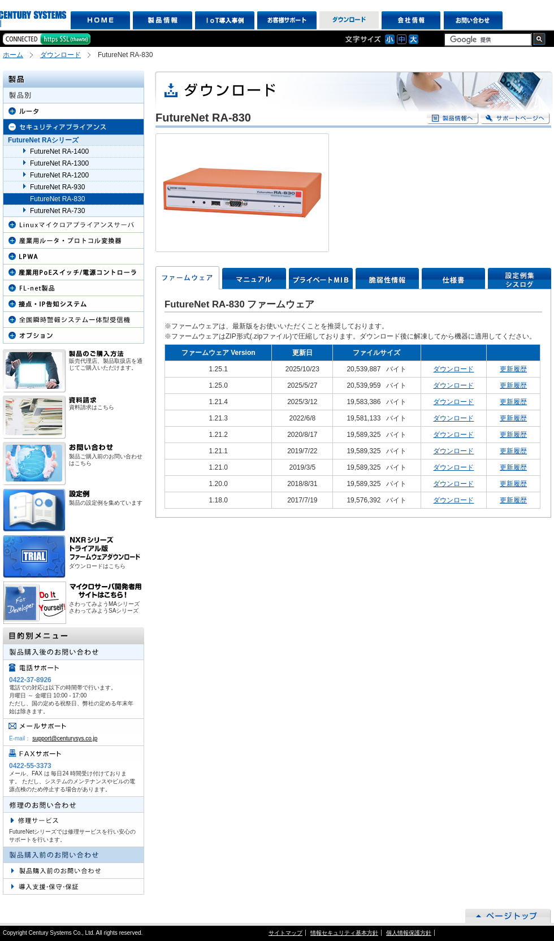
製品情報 (162, 20)
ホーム (13, 55)
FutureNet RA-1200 (59, 175)
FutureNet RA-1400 (59, 151)
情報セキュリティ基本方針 (344, 933)
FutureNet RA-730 (57, 211)
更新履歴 (513, 369)
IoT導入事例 (224, 20)
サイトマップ (285, 933)
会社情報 (411, 20)
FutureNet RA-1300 (59, 163)
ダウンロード (349, 20)
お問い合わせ (473, 20)
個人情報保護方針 (408, 933)
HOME (100, 20)
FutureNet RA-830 (57, 199)
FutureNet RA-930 (57, 187)
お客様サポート (287, 20)
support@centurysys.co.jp (64, 738)
